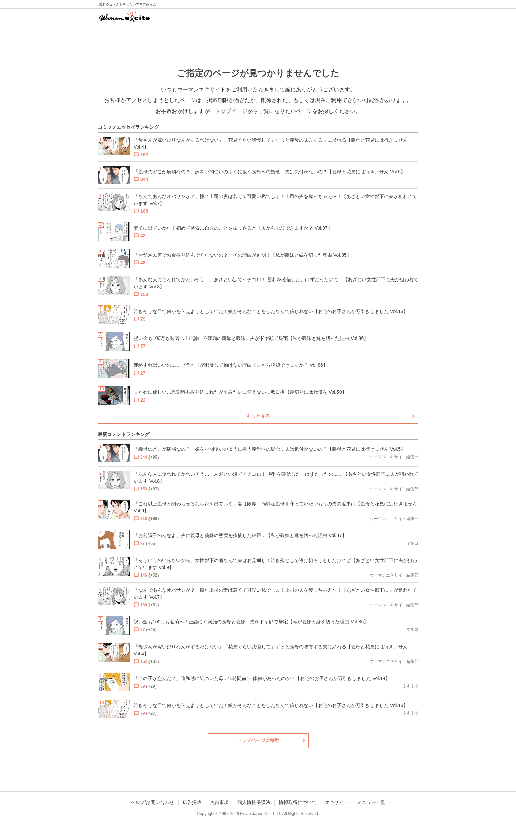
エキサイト (337, 802)
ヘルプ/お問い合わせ (152, 802)
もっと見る (258, 416)
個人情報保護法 (253, 802)
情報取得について (298, 802)
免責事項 (219, 802)
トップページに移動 (258, 740)
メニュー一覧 (371, 802)
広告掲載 (192, 802)
